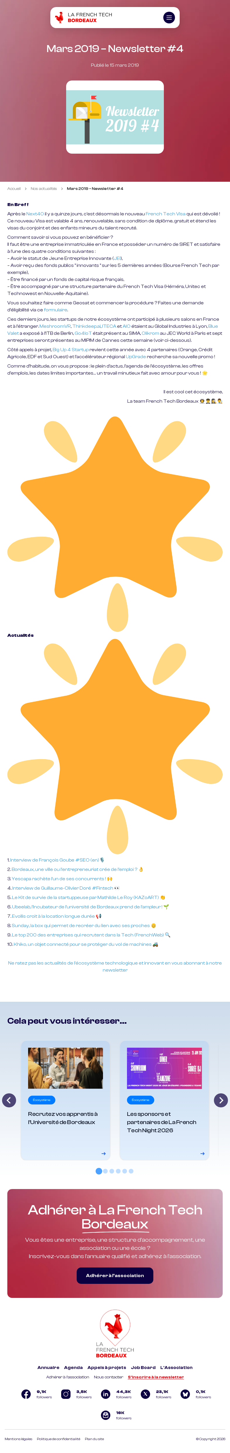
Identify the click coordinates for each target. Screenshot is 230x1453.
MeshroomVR (55, 326)
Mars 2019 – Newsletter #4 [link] (95, 188)
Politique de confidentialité (58, 1439)
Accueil (14, 188)
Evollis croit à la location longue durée (53, 916)
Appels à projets (106, 1367)
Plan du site (94, 1439)
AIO (127, 326)
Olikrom (150, 333)
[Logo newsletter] (115, 1415)
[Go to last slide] (9, 1100)
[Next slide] (221, 1100)
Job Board (143, 1367)
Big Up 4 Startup (71, 349)
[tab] (99, 1171)
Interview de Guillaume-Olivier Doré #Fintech (62, 888)
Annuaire (48, 1367)
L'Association (176, 1367)
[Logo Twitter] (154, 1394)
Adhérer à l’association (115, 1275)
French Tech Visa (166, 214)
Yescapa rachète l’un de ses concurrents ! (59, 878)
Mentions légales (18, 1439)
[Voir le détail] (65, 1100)
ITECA (109, 326)
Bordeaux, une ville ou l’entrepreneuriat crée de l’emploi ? (74, 869)
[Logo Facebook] (35, 1394)
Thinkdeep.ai (86, 326)
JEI (117, 258)
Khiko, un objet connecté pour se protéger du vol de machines (83, 944)
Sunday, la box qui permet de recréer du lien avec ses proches (81, 925)
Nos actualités (44, 188)
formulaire (55, 310)
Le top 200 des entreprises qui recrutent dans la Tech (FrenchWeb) (88, 935)
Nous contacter (108, 1377)
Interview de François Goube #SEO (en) (54, 860)
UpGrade (136, 356)
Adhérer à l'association (67, 1377)
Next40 (35, 214)
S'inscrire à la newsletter (156, 1377)
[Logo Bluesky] (194, 1394)
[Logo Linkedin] (115, 1394)
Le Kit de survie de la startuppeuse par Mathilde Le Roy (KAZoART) (85, 897)
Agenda (73, 1367)
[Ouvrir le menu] (169, 17)
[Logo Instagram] (75, 1394)
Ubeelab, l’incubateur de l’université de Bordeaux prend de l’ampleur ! (87, 907)
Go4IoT (83, 333)
